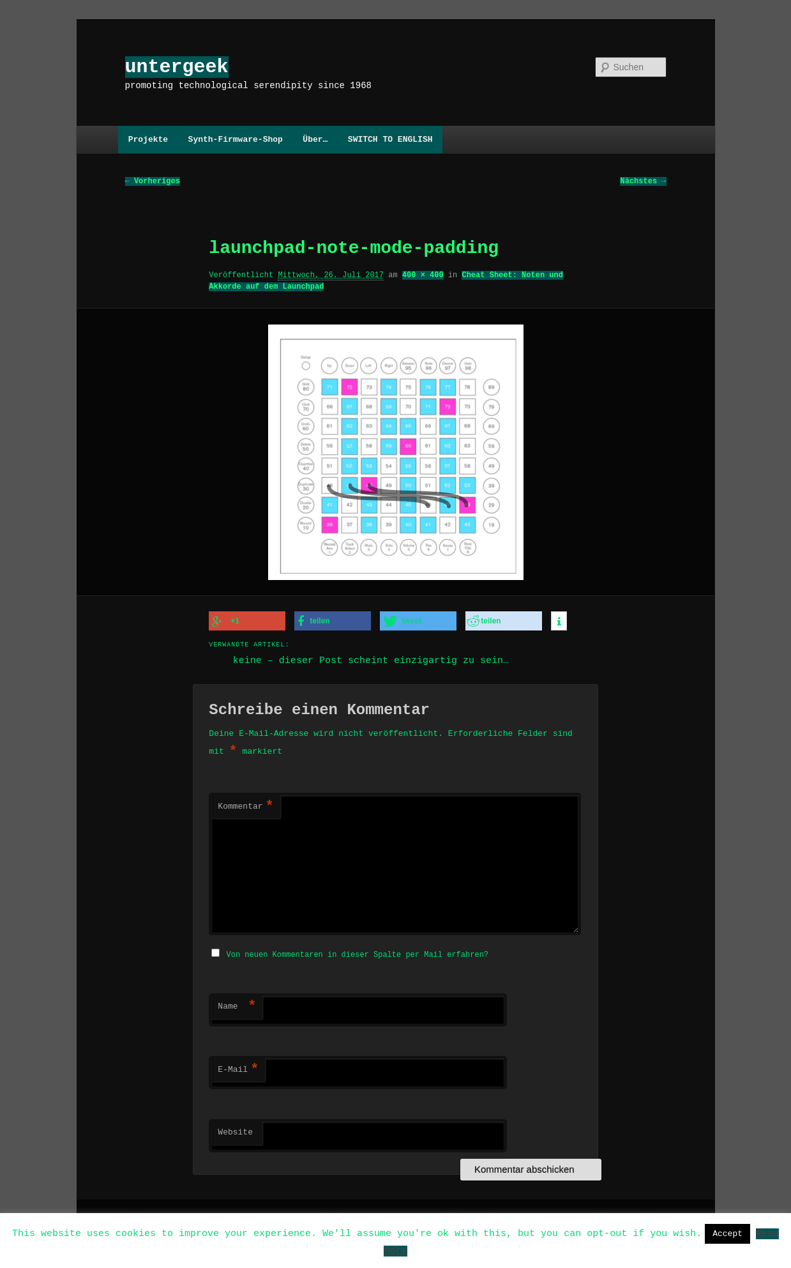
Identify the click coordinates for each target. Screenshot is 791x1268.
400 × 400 (423, 275)
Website (235, 1130)
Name (237, 1004)
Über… (315, 139)
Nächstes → (643, 181)
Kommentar (245, 806)
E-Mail (238, 1068)
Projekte (148, 139)
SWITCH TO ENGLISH (390, 139)
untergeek (177, 67)
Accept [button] (727, 1233)
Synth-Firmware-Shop (235, 139)
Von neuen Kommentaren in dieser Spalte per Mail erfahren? (357, 952)
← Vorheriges (152, 181)
